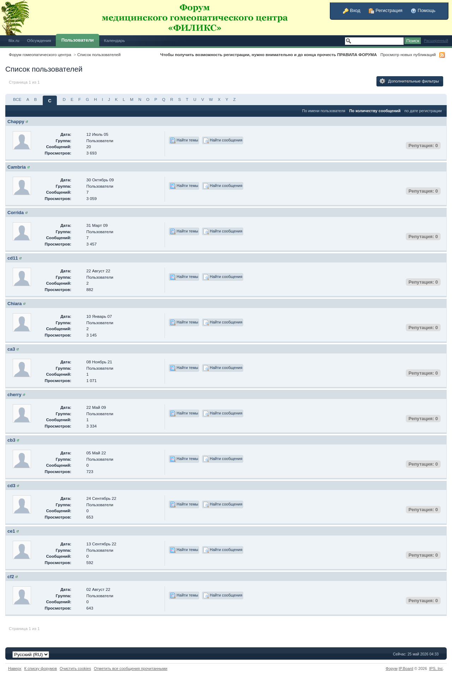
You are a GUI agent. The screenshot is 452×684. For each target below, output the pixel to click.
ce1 (11, 531)
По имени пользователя (323, 111)
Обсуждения (39, 40)
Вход (351, 10)
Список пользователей (99, 54)
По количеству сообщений (374, 111)
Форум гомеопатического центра (40, 54)
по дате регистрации (423, 111)
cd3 (11, 485)
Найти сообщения (222, 140)
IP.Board (406, 668)
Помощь (423, 10)
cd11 (12, 258)
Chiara (14, 303)
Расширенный (436, 41)
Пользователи (77, 40)
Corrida (15, 212)
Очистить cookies (75, 668)
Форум (392, 668)
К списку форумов (40, 668)
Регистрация (386, 10)
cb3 (11, 440)
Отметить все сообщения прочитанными (130, 668)
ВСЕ (17, 99)
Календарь (114, 40)
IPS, (436, 668)
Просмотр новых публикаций (408, 54)
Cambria (16, 167)
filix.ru (13, 40)
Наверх (15, 668)
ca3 (11, 349)
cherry (14, 394)
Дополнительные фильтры (409, 81)
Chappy (15, 121)
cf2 (10, 576)
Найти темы (184, 140)
